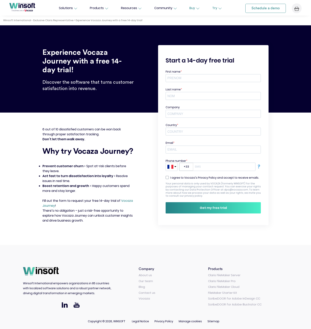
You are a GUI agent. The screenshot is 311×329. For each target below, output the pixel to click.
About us (145, 275)
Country (171, 125)
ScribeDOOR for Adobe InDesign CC (234, 298)
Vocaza (144, 298)
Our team (146, 281)
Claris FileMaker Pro (222, 281)
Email (169, 143)
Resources (131, 8)
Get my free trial (213, 208)
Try (217, 8)
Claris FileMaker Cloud (223, 287)
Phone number (176, 161)
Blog (142, 287)
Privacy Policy (164, 321)
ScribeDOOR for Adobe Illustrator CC (235, 304)
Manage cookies (190, 321)
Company (173, 107)
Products (99, 8)
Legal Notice (140, 321)
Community (165, 8)
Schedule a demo (265, 8)
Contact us (147, 293)
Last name (173, 89)
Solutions (68, 8)
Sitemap (213, 321)
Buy (194, 8)
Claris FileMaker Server (224, 275)
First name (173, 71)
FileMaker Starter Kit (222, 293)
